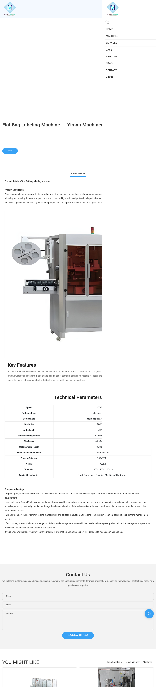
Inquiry (10, 151)
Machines (147, 662)
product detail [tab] (78, 173)
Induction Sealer (114, 662)
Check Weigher (133, 662)
